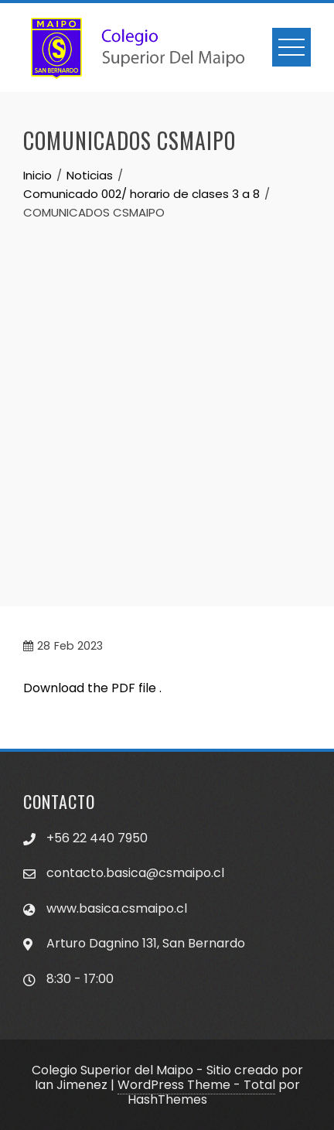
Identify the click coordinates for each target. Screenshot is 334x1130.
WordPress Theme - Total (196, 1085)
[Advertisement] (167, 397)
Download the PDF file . (92, 688)
